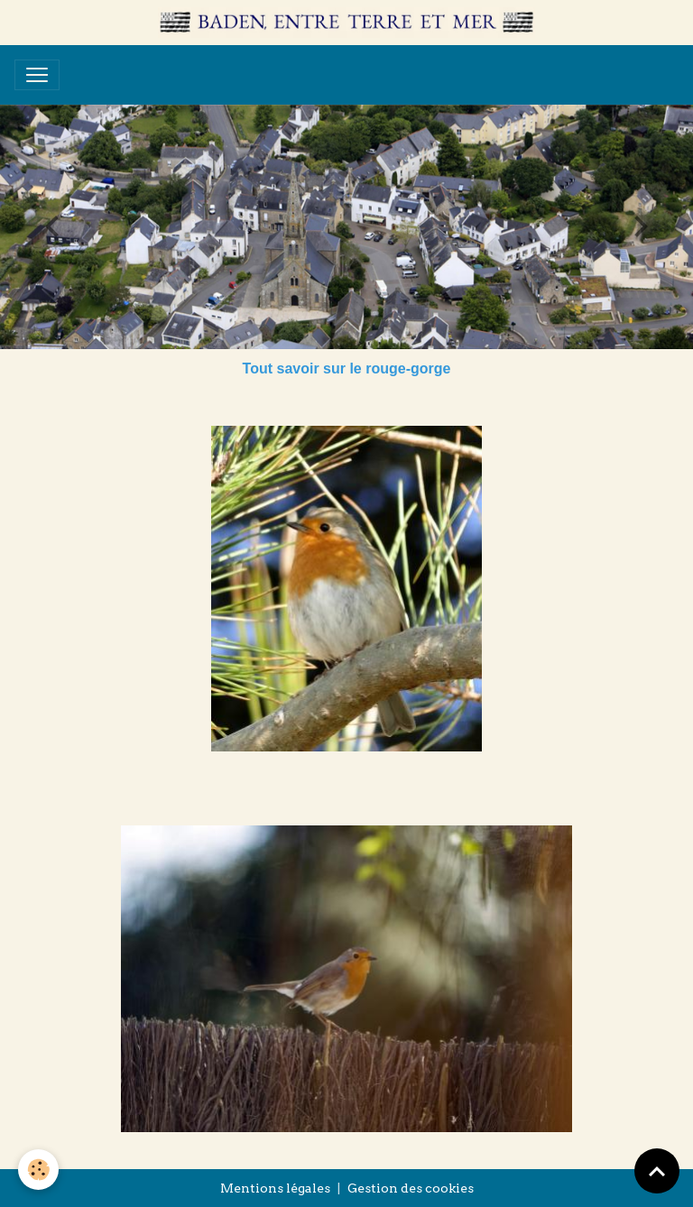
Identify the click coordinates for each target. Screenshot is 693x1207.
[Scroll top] (656, 1170)
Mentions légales (275, 1188)
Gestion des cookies (410, 1188)
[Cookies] (38, 1169)
